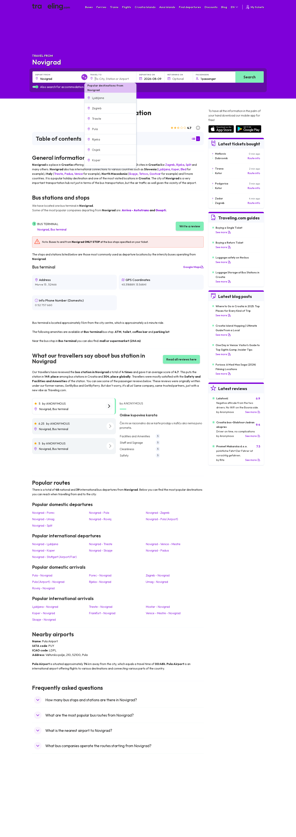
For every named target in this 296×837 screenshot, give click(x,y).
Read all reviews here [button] (181, 359)
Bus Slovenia (99, 797)
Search (250, 77)
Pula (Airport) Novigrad (48, 582)
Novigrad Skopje (101, 550)
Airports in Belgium (219, 821)
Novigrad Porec (43, 513)
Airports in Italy (217, 805)
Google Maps (193, 266)
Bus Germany (100, 793)
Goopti (161, 210)
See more (223, 232)
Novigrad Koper (43, 550)
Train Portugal (158, 785)
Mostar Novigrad (158, 607)
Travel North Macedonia (48, 789)
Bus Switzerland (101, 817)
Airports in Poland (218, 817)
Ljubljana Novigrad (45, 607)
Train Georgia (158, 797)
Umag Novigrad (157, 582)
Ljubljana (164, 169)
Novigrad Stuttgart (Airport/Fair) (54, 557)
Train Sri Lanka (159, 789)
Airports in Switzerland (221, 801)
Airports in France (219, 789)
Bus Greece (99, 801)
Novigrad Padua (157, 550)
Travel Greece (42, 797)
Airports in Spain (218, 785)
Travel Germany (43, 801)
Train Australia (158, 801)
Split (188, 165)
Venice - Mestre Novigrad (163, 613)
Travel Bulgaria (43, 793)
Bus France (98, 805)
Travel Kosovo (42, 825)
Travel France (42, 809)
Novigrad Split (42, 525)
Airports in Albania (219, 813)
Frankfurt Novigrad (102, 613)
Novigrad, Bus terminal (51, 229)
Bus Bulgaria (99, 789)
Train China (157, 793)
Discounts (211, 7)
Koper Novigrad (43, 613)
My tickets (254, 7)
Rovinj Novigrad (43, 588)
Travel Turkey (42, 805)
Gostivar (155, 174)
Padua (68, 174)
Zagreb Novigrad (158, 575)
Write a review (189, 226)
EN (235, 7)
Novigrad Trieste (100, 544)
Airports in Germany (220, 809)
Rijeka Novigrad (100, 582)
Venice (78, 174)
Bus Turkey (98, 821)
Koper (175, 169)
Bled (183, 169)
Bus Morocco (100, 785)
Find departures (190, 7)
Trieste (58, 174)
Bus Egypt (98, 809)
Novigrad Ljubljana (45, 544)
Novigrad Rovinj (100, 519)
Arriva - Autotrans (135, 210)
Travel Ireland (42, 821)
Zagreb (170, 165)
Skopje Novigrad (44, 619)
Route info (254, 158)
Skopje (133, 174)
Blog (224, 7)
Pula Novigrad (42, 575)
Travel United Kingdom (47, 785)
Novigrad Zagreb (158, 513)
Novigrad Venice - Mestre (163, 544)
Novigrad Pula (99, 513)
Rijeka (180, 165)
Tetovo (143, 174)
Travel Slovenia (43, 817)
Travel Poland (42, 813)
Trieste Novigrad (100, 607)
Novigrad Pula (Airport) (162, 519)
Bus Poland (98, 813)
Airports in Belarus (219, 797)
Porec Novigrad (100, 575)
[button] (110, 98)
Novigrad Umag (43, 519)
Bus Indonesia (100, 825)
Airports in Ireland (218, 793)
